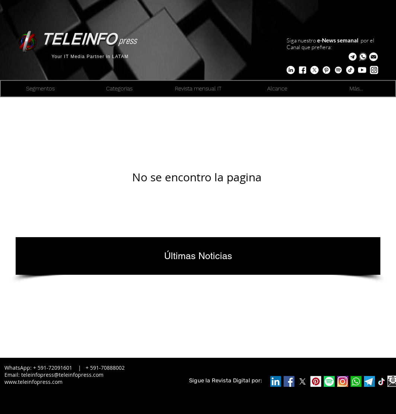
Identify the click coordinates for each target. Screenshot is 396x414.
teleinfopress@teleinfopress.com (62, 374)
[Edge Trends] (338, 70)
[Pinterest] (315, 381)
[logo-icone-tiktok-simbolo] (381, 381)
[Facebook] (289, 381)
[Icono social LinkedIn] (275, 381)
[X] (314, 70)
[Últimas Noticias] (198, 256)
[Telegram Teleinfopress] (352, 56)
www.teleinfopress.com (33, 381)
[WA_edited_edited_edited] (356, 381)
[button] (373, 56)
